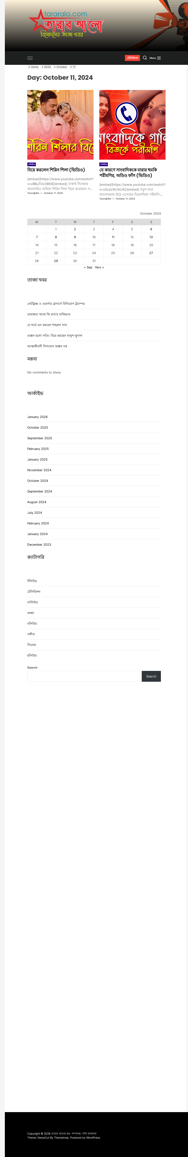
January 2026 (37, 417)
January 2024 (37, 534)
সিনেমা (31, 645)
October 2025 (37, 427)
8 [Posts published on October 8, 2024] (56, 237)
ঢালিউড (31, 164)
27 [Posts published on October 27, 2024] (151, 253)
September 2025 (39, 438)
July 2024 (34, 513)
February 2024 (38, 523)
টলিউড (32, 581)
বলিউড (32, 623)
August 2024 (36, 502)
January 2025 (37, 459)
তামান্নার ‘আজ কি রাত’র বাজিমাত (48, 314)
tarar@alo (33, 193)
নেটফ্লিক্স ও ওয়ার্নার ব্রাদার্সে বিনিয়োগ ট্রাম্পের (56, 304)
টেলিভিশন (33, 591)
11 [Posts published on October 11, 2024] (113, 237)
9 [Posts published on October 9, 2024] (75, 237)
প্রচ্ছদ (30, 613)
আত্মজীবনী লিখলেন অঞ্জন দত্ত (47, 346)
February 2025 (38, 449)
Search (32, 667)
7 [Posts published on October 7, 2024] (37, 237)
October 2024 (37, 481)
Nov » (99, 267)
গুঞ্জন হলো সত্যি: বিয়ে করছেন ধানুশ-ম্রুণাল (54, 335)
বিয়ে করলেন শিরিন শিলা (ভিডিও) (59, 170)
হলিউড (32, 655)
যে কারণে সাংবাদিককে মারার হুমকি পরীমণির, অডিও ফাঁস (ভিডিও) (131, 173)
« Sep (88, 267)
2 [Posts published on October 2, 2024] (75, 229)
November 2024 (39, 470)
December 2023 (39, 544)
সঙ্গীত (31, 634)
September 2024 (39, 491)
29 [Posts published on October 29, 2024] (56, 261)
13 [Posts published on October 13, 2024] (151, 237)
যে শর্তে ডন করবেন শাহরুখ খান (47, 325)
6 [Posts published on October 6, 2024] (151, 229)
